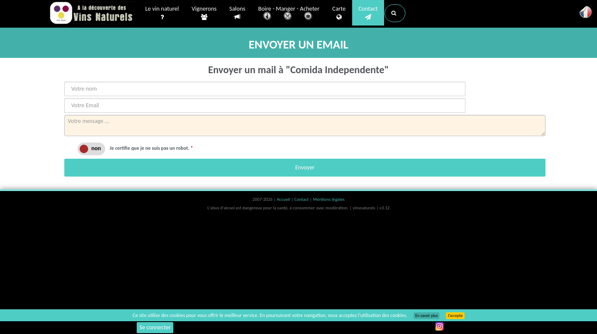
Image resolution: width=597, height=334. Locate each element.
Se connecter (155, 327)
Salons (238, 13)
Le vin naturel (162, 13)
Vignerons (204, 13)
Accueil (284, 199)
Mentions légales (328, 199)
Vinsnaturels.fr (92, 13)
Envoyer (304, 167)
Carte (338, 13)
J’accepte (455, 315)
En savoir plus (426, 315)
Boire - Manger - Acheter (288, 14)
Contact (368, 13)
